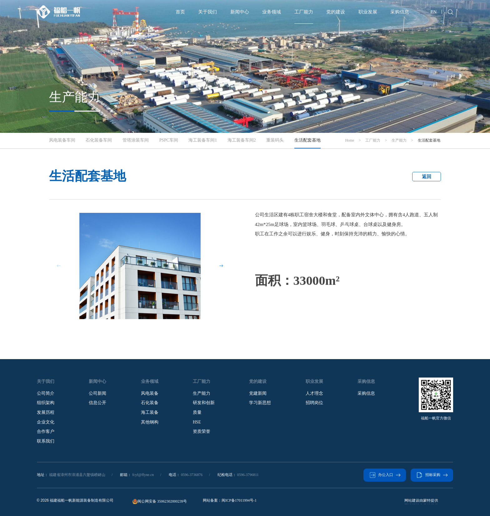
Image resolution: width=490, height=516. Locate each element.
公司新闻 (97, 393)
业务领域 (271, 11)
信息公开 (97, 402)
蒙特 (408, 500)
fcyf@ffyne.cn (143, 475)
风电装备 (149, 393)
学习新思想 (260, 402)
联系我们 (45, 441)
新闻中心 (239, 11)
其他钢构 (149, 422)
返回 (426, 176)
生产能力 (201, 393)
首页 (180, 11)
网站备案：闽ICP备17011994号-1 (230, 500)
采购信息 (399, 11)
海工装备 (149, 412)
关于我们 (207, 11)
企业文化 (45, 422)
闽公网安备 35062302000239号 (159, 501)
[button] (221, 266)
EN (433, 11)
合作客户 (45, 431)
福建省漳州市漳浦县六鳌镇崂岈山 (77, 475)
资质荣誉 (201, 431)
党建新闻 (258, 393)
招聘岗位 (314, 402)
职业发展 (367, 11)
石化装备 (149, 402)
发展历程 (45, 412)
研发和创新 (204, 402)
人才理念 (314, 393)
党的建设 (335, 11)
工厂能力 (303, 11)
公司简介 (45, 393)
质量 (197, 412)
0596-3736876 (191, 475)
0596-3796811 (248, 475)
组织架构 (45, 402)
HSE (197, 422)
